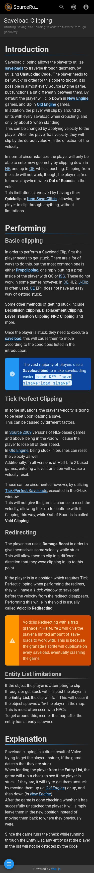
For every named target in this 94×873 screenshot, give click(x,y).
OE (31, 168)
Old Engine (18, 450)
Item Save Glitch (42, 198)
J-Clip (83, 282)
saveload (13, 338)
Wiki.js (56, 869)
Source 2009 (20, 432)
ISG (62, 276)
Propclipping (27, 270)
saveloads (14, 68)
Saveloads (26, 490)
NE (7, 168)
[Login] (86, 7)
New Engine (40, 794)
